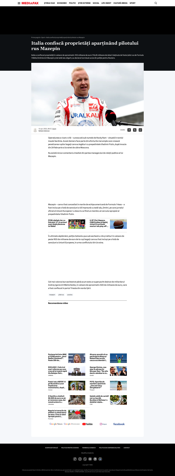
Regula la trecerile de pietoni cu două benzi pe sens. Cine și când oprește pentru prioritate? (57, 414)
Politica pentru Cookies (70, 448)
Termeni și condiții (89, 448)
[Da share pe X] (134, 130)
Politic (72, 3)
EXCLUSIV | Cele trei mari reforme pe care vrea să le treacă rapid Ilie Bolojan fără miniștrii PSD (57, 370)
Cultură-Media (120, 3)
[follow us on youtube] (87, 424)
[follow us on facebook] (119, 424)
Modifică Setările (87, 453)
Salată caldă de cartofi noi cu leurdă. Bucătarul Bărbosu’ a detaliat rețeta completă (99, 399)
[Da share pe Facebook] (129, 130)
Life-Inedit (106, 3)
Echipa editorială (51, 448)
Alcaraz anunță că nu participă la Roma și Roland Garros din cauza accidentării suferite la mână (99, 357)
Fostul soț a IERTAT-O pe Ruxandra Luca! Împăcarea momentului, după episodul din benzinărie (57, 385)
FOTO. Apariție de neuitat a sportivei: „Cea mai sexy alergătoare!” (98, 385)
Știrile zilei (49, 3)
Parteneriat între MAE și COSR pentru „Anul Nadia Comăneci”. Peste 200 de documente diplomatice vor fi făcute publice (57, 357)
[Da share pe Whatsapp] (140, 130)
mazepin (52, 295)
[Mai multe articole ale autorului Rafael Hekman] (35, 130)
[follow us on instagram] (103, 424)
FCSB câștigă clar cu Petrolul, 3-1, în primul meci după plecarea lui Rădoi (57, 223)
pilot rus (61, 295)
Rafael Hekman (44, 131)
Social (96, 3)
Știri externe (84, 3)
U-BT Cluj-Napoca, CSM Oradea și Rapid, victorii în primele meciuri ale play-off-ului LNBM (99, 223)
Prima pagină (35, 37)
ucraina (69, 295)
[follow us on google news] (56, 424)
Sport (132, 3)
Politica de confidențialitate (109, 448)
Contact (127, 448)
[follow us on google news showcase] (72, 424)
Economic (62, 3)
